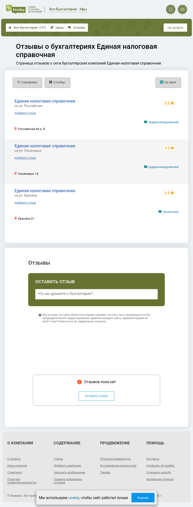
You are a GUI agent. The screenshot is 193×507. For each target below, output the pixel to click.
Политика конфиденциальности (21, 481)
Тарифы (105, 472)
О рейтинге (14, 472)
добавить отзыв (25, 113)
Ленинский (170, 211)
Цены (57, 27)
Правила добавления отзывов (68, 481)
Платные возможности (115, 459)
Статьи (58, 459)
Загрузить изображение (69, 472)
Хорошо (143, 497)
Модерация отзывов (160, 479)
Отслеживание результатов (118, 465)
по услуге (175, 28)
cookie (73, 498)
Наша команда (17, 465)
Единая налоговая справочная (45, 101)
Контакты (152, 459)
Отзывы (76, 27)
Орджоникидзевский (163, 122)
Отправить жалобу (158, 472)
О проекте (13, 459)
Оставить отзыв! (96, 396)
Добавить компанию (67, 465)
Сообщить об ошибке (160, 465)
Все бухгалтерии (27, 27)
